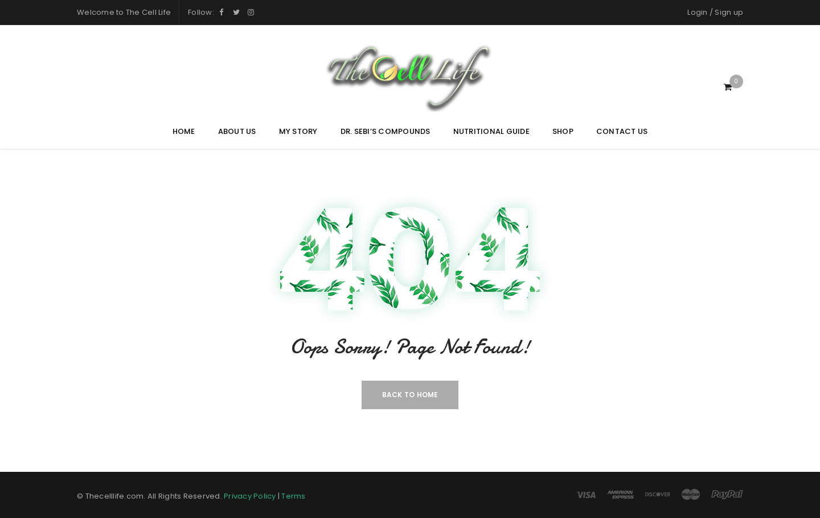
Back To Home (410, 394)
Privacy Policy (250, 496)
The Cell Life (148, 12)
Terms (293, 496)
